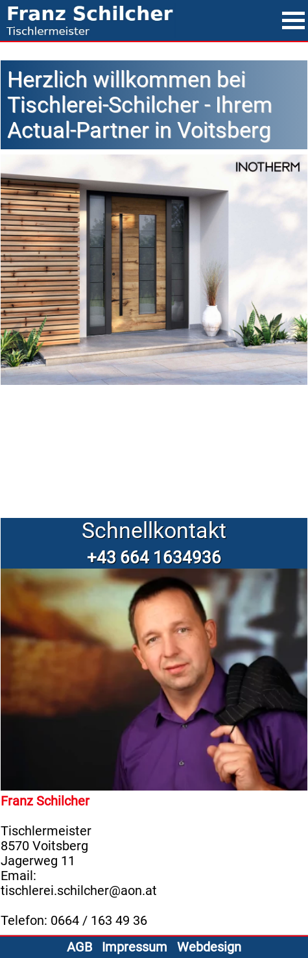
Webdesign (209, 947)
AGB (79, 947)
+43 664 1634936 (154, 557)
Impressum (134, 947)
